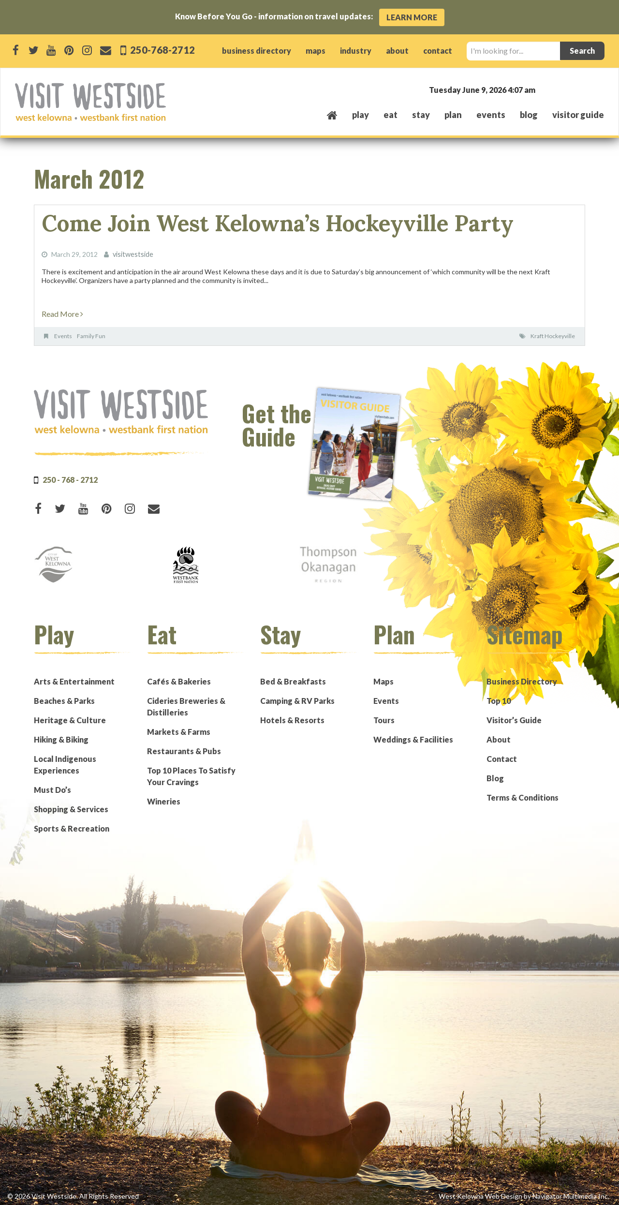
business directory (256, 50)
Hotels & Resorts (292, 716)
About (498, 736)
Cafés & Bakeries (179, 678)
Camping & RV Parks (297, 697)
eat (390, 114)
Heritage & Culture (70, 716)
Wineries (163, 798)
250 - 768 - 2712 (70, 476)
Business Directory (521, 678)
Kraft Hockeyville (553, 332)
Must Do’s (52, 786)
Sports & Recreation (71, 825)
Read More (62, 310)
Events (63, 332)
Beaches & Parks (64, 697)
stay (421, 114)
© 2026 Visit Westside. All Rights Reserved (73, 1193)
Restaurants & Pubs (184, 747)
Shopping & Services (71, 805)
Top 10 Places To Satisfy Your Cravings (191, 772)
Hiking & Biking (61, 736)
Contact (501, 755)
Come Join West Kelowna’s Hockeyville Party (248, 221)
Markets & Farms (178, 728)
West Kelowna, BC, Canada (545, 89)
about (397, 50)
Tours (384, 716)
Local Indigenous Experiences (65, 761)
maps (315, 50)
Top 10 (498, 697)
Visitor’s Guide (514, 716)
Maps (383, 678)
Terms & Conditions (522, 794)
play (360, 114)
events (490, 114)
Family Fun (91, 332)
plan (453, 114)
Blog (529, 114)
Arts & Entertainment (74, 678)
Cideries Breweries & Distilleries (186, 703)
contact (437, 50)
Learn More (411, 17)
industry (355, 50)
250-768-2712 (162, 50)
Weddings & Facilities (413, 736)
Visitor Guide (578, 114)
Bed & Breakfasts (293, 678)
